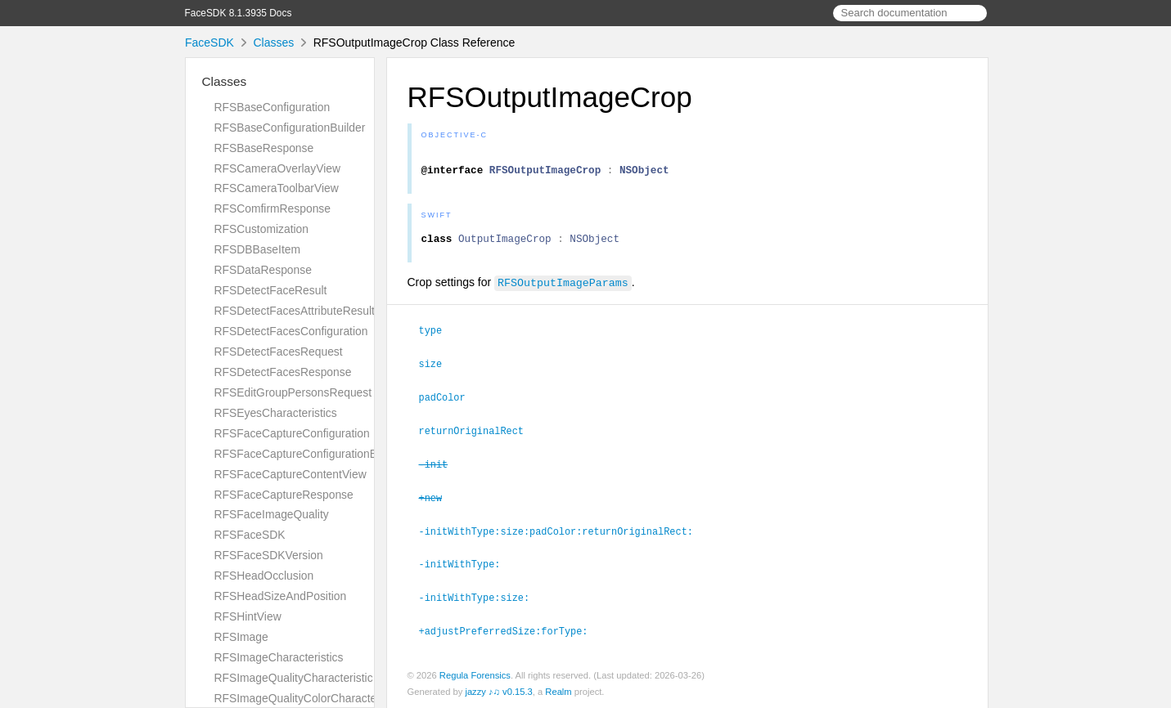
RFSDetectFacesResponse (283, 372)
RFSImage (241, 636)
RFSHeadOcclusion (264, 575)
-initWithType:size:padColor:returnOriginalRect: (563, 533)
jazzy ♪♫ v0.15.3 (498, 691)
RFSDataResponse (263, 269)
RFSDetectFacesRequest (278, 351)
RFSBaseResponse (264, 148)
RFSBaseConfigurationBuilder (290, 127)
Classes (273, 42)
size (438, 369)
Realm (558, 691)
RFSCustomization (261, 228)
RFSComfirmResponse (272, 208)
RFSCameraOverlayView (277, 168)
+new (438, 500)
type (438, 336)
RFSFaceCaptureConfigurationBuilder (309, 453)
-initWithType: (467, 564)
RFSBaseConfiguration (272, 107)
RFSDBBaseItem (257, 249)
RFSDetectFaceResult (270, 290)
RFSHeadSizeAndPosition (280, 596)
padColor (449, 402)
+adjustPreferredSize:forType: (510, 630)
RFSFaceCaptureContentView (290, 474)
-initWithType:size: (481, 597)
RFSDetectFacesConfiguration (291, 331)
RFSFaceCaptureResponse (284, 494)
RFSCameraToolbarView (276, 188)
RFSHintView (247, 616)
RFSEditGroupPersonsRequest (293, 392)
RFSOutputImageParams (563, 289)
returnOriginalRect (478, 434)
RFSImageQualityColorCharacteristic (307, 698)
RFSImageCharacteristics (279, 657)
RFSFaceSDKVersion (268, 555)
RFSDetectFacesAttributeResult (294, 310)
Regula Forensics (475, 674)
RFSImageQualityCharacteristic (293, 677)
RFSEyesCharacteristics (275, 412)
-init (440, 467)
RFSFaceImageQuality (271, 514)
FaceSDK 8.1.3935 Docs (238, 13)
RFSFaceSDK (250, 534)
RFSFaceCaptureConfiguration (292, 433)
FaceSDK (209, 42)
